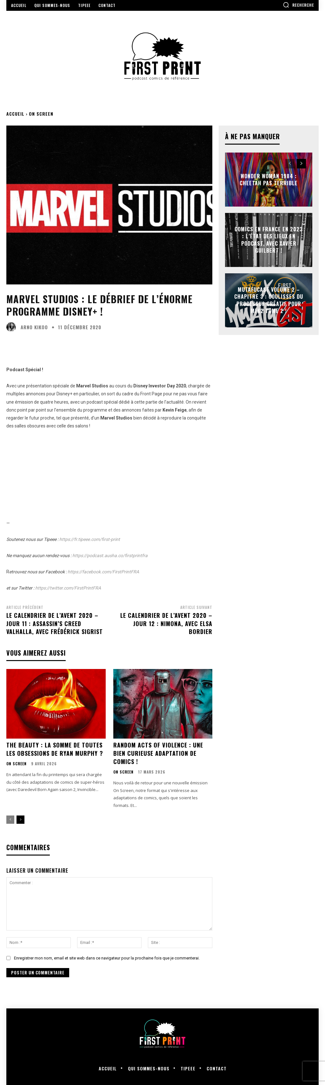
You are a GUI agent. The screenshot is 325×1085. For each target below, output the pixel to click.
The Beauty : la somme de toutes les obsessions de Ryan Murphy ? (54, 748)
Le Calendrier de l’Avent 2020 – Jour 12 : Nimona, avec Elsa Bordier (166, 623)
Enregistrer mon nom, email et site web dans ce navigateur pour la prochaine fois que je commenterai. (107, 957)
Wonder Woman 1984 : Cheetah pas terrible (269, 179)
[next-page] (20, 819)
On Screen (41, 113)
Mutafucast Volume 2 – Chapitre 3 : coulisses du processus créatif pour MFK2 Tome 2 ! (268, 300)
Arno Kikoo (34, 327)
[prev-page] (10, 819)
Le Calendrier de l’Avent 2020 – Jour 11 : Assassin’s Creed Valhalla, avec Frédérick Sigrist (54, 623)
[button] (298, 5)
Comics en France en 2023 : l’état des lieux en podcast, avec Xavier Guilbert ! (269, 239)
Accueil (15, 113)
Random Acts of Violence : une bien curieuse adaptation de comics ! (158, 752)
